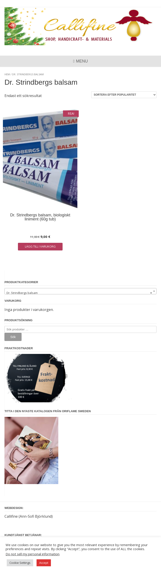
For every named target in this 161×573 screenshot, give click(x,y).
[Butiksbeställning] (124, 94)
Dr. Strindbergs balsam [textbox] (79, 293)
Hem (7, 74)
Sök (13, 337)
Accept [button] (43, 563)
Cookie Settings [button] (19, 563)
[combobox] (80, 291)
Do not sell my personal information (32, 554)
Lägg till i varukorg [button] (40, 246)
